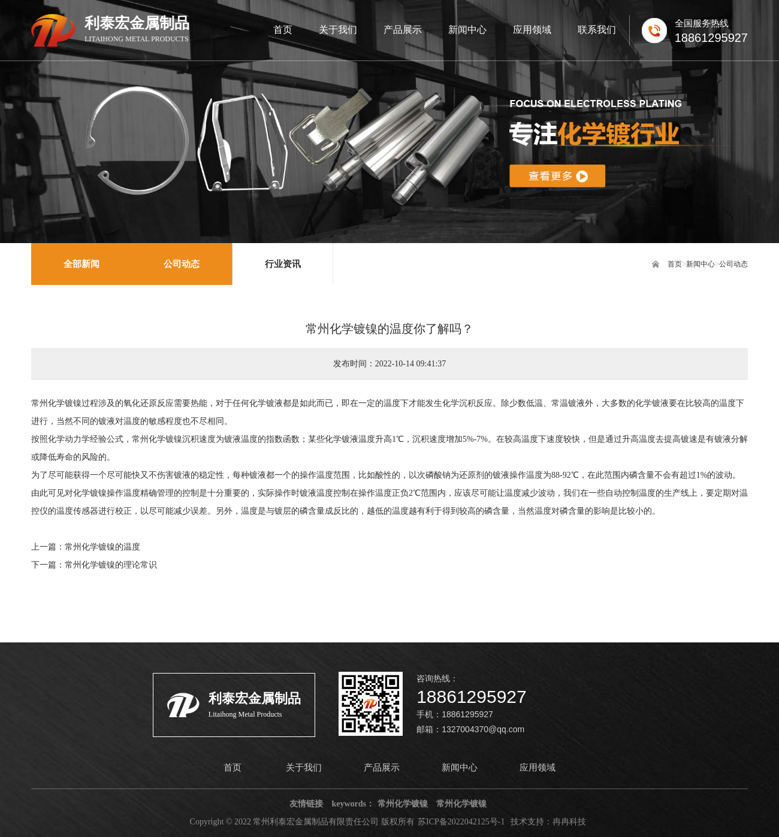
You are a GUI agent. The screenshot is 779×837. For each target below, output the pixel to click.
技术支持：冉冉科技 (548, 821)
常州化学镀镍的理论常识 (111, 564)
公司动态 (733, 264)
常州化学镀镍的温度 (102, 546)
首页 (675, 264)
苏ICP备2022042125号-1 (461, 821)
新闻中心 (700, 264)
